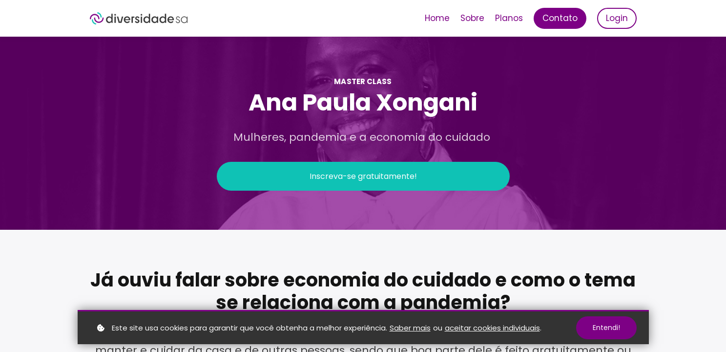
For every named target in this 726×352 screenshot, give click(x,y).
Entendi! (606, 327)
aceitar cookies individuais (492, 328)
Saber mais (410, 328)
